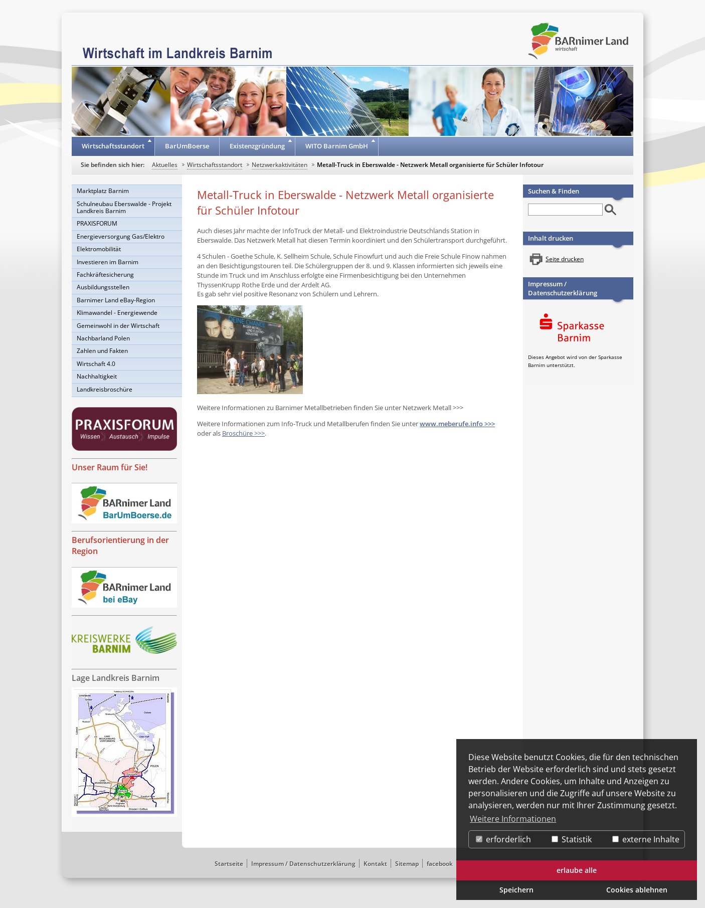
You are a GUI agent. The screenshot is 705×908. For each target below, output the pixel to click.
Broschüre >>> (243, 433)
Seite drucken (565, 259)
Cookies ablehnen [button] (636, 889)
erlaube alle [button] (577, 870)
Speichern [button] (516, 889)
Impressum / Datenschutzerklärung (562, 288)
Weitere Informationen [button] (513, 818)
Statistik (572, 839)
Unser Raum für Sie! (109, 467)
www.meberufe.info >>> (457, 423)
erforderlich (503, 839)
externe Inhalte (645, 839)
